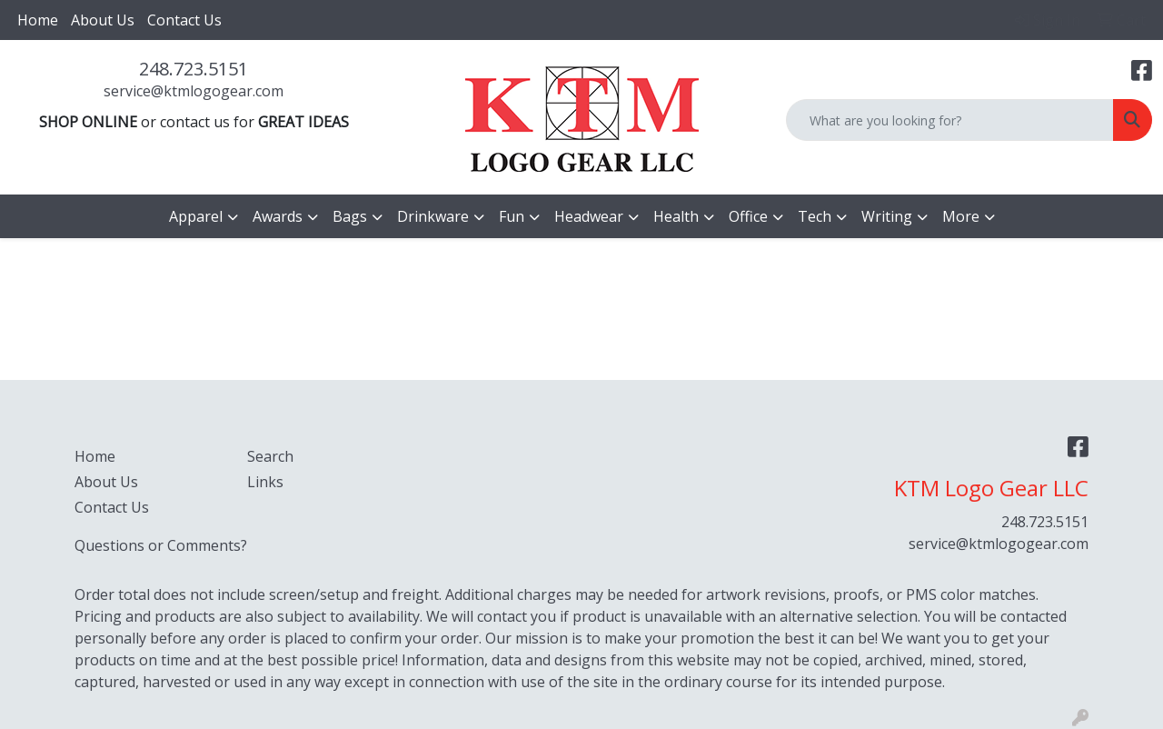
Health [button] (676, 216)
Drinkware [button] (433, 216)
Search (270, 456)
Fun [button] (511, 216)
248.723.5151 (193, 68)
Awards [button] (278, 216)
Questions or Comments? (161, 545)
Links (265, 482)
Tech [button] (814, 216)
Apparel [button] (196, 216)
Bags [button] (350, 216)
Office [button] (748, 216)
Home (37, 20)
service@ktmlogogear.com (193, 91)
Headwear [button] (588, 216)
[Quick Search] (950, 120)
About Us (102, 20)
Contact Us (184, 20)
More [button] (960, 216)
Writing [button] (886, 216)
